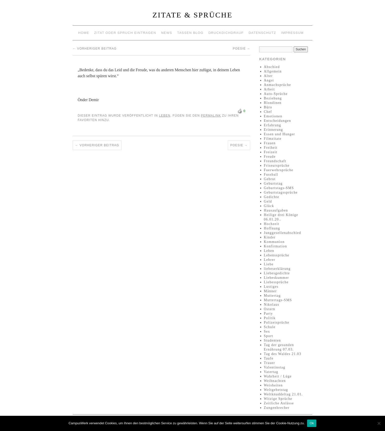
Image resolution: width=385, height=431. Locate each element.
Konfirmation (275, 246)
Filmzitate (273, 139)
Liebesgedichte (277, 273)
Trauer (269, 363)
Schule (270, 327)
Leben (164, 115)
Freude (270, 156)
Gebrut (270, 179)
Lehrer (269, 260)
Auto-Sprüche (276, 94)
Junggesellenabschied (282, 233)
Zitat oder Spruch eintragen (125, 33)
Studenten (272, 340)
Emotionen (273, 116)
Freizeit (270, 152)
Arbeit (269, 89)
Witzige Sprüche (278, 399)
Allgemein (273, 71)
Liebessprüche (276, 282)
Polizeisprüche (276, 322)
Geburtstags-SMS (279, 188)
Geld (268, 201)
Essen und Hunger (279, 134)
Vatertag (271, 372)
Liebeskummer (276, 278)
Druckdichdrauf (226, 33)
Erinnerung (273, 130)
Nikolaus (271, 304)
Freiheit (271, 147)
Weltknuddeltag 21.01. (283, 394)
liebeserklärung (277, 269)
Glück (269, 206)
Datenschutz (262, 33)
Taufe (269, 358)
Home (83, 33)
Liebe (269, 264)
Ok (312, 423)
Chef (268, 112)
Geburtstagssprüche (281, 192)
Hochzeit (271, 224)
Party (268, 313)
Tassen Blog (190, 33)
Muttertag (272, 295)
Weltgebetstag (276, 390)
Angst (269, 80)
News (166, 33)
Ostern (269, 309)
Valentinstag (274, 367)
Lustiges (271, 286)
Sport (268, 336)
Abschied (272, 67)
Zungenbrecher (277, 408)
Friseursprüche (277, 165)
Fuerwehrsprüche (278, 170)
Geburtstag (273, 183)
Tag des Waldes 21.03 (282, 354)
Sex (267, 331)
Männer (270, 291)
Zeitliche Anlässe (279, 403)
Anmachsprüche (277, 85)
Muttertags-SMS (278, 300)
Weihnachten (275, 381)
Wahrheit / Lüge (278, 376)
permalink (211, 115)
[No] (378, 423)
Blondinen (273, 103)
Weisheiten (273, 385)
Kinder (270, 237)
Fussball (271, 174)
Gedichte (271, 197)
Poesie (241, 48)
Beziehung (273, 98)
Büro (268, 107)
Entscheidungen (277, 121)
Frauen (270, 143)
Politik (270, 318)
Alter (268, 76)
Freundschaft (275, 161)
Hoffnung (272, 228)
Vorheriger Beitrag (95, 48)
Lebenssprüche (276, 255)
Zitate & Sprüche (193, 15)
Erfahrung (272, 125)
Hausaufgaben (276, 210)
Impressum (292, 33)
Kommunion (274, 242)
